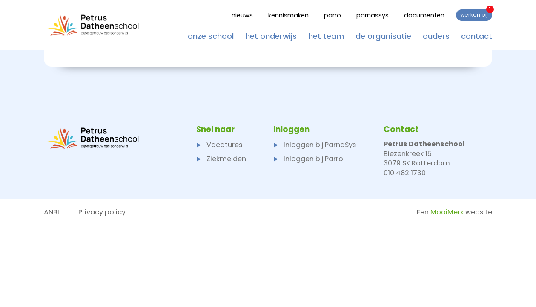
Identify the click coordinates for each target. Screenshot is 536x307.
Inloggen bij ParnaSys (314, 145)
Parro (332, 15)
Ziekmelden (221, 159)
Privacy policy (102, 212)
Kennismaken (288, 15)
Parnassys (372, 15)
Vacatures (219, 145)
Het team (326, 36)
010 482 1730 (405, 173)
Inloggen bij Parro (308, 159)
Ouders (436, 36)
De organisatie (383, 36)
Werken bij (476, 13)
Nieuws (242, 15)
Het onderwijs (271, 36)
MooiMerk (447, 212)
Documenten (424, 15)
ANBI (51, 212)
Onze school (211, 36)
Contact (476, 36)
